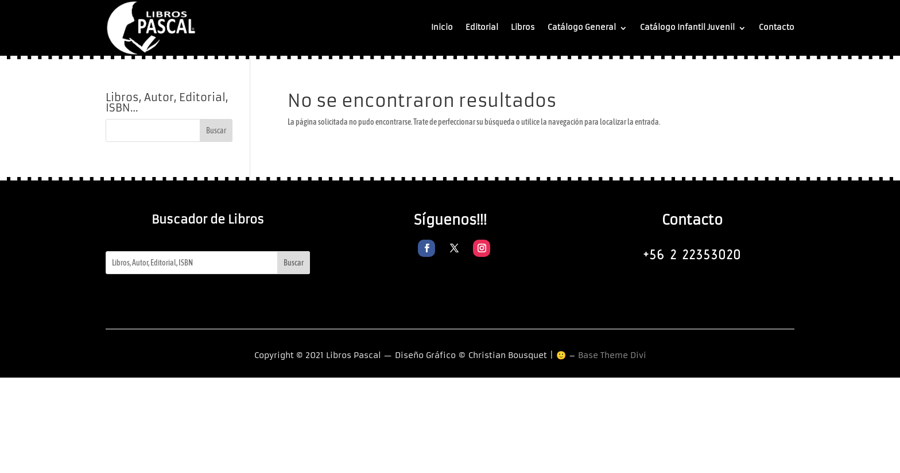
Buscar (294, 262)
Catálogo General (582, 27)
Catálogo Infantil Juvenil (687, 27)
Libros (523, 27)
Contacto (776, 27)
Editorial (481, 27)
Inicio (442, 27)
